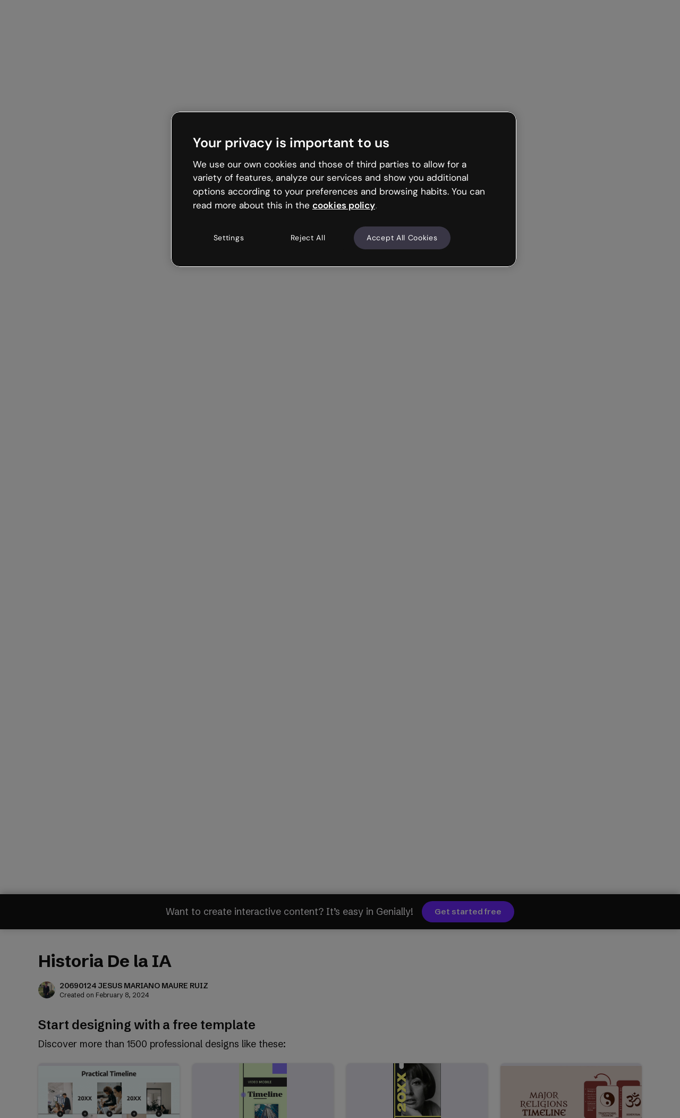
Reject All (308, 237)
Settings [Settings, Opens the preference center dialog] (229, 237)
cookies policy (343, 205)
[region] (343, 189)
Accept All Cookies (402, 237)
